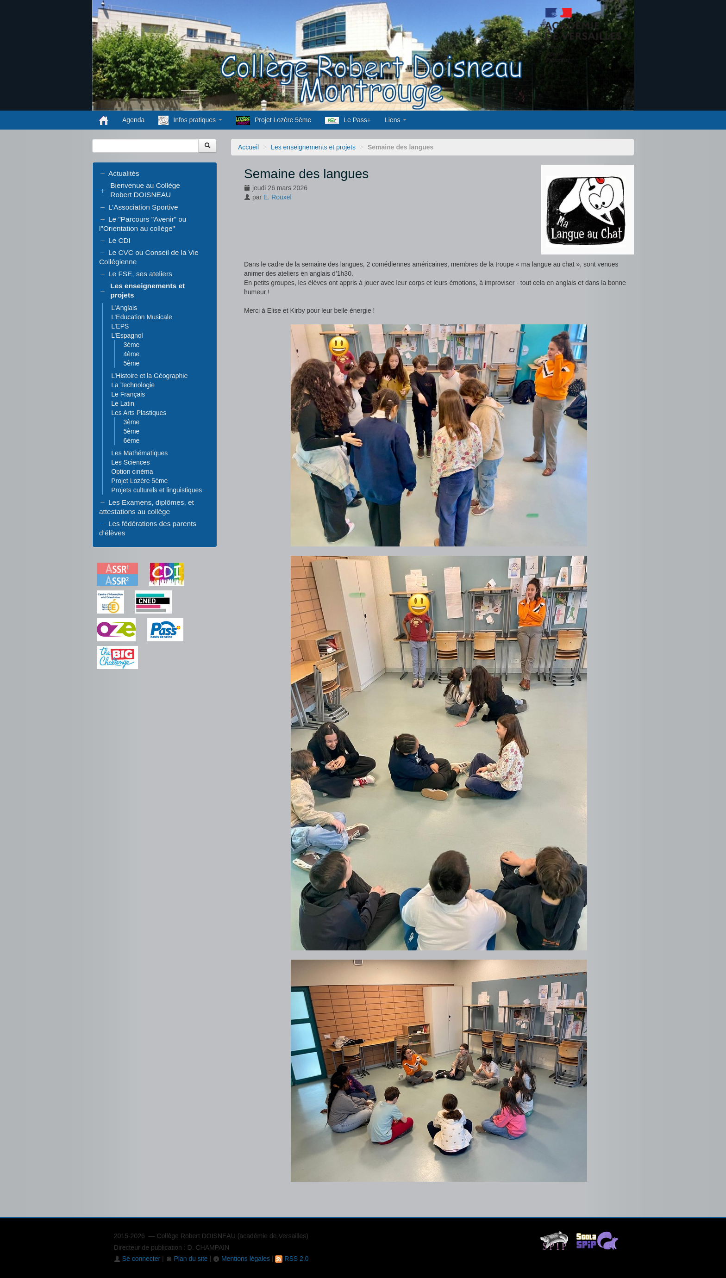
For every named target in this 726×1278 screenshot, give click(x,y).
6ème (131, 440)
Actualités (123, 173)
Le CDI (119, 240)
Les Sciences (130, 462)
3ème (131, 344)
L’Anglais (124, 307)
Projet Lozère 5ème (273, 120)
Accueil (248, 147)
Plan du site (187, 1258)
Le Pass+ (348, 120)
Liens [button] (396, 120)
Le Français (128, 394)
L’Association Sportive (143, 207)
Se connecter (137, 1258)
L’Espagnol (127, 335)
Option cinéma (132, 471)
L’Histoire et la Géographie (149, 375)
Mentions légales (241, 1258)
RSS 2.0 (291, 1258)
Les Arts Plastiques (138, 412)
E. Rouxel (277, 197)
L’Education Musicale (141, 317)
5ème (131, 363)
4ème (131, 354)
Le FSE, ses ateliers (140, 274)
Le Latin (122, 403)
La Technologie (133, 385)
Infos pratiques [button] (190, 120)
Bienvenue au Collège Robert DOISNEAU (145, 190)
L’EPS (120, 326)
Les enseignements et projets (313, 147)
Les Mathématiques (139, 453)
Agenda (133, 120)
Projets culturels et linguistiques (156, 490)
